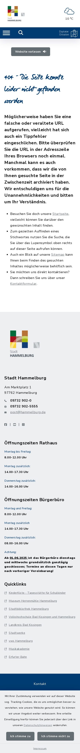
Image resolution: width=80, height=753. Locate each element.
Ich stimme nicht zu (55, 736)
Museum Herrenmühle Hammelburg (30, 601)
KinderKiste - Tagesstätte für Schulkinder (35, 593)
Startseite (60, 214)
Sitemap (58, 254)
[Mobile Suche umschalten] (21, 33)
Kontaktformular (23, 284)
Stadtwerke (14, 633)
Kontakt (40, 684)
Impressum (40, 748)
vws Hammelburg (18, 641)
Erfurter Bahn (15, 657)
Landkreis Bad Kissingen (23, 625)
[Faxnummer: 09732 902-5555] (40, 406)
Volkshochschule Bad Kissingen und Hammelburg (39, 617)
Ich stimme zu (20, 736)
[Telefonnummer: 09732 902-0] (40, 400)
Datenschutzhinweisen (38, 725)
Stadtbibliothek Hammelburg (26, 609)
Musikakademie (17, 649)
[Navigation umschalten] (6, 33)
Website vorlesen (30, 52)
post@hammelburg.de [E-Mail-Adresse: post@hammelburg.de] (28, 412)
